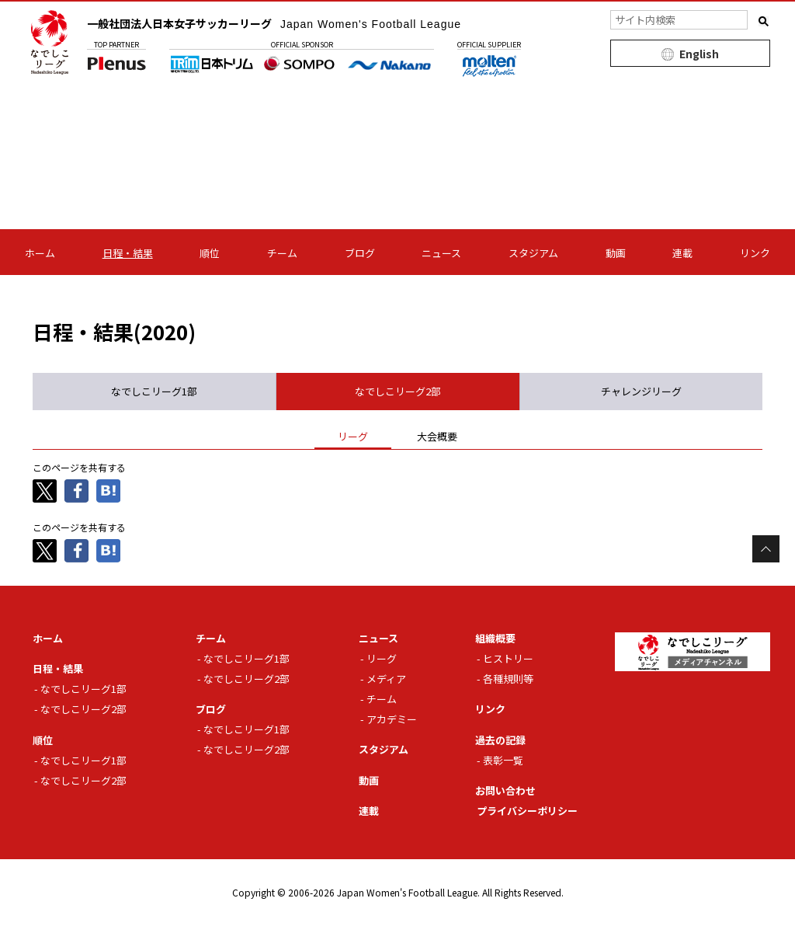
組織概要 (495, 638)
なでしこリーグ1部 (83, 688)
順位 (210, 252)
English (699, 53)
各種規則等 (508, 678)
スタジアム (533, 252)
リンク (755, 252)
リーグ (381, 658)
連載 (682, 252)
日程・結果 (127, 252)
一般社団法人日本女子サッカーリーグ (274, 23)
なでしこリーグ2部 (83, 708)
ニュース (441, 252)
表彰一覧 (503, 760)
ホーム (40, 252)
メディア (386, 678)
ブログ (360, 252)
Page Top (765, 548)
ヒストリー (508, 658)
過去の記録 (500, 740)
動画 (616, 252)
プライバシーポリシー (527, 810)
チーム (282, 252)
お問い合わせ (505, 790)
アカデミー (391, 719)
